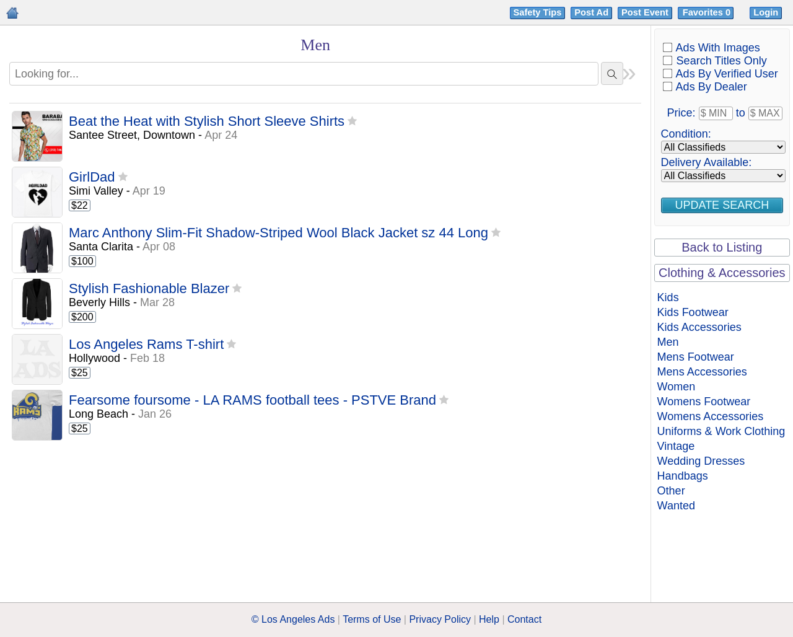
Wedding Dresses (701, 461)
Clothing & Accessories (722, 272)
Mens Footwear (695, 357)
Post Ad (591, 12)
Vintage (676, 446)
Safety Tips (538, 12)
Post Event (644, 12)
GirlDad (92, 177)
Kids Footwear (693, 312)
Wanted (676, 505)
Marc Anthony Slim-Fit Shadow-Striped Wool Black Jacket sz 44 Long (278, 233)
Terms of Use (372, 619)
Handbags (682, 476)
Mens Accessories (702, 372)
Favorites (708, 12)
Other (671, 491)
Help (489, 619)
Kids (668, 297)
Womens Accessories (710, 416)
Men (668, 342)
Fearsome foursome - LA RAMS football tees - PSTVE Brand (252, 400)
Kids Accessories (699, 327)
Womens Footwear (704, 401)
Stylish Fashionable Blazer (149, 289)
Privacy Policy (440, 619)
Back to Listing (721, 247)
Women (676, 386)
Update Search (722, 205)
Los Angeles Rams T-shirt (146, 345)
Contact (524, 619)
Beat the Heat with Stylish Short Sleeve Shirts (206, 122)
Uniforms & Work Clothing (721, 431)
